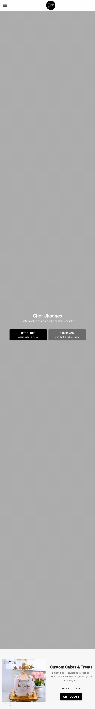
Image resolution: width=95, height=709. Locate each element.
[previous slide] (5, 705)
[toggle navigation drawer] (4, 5)
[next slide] (10, 705)
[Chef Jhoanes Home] (50, 5)
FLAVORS (76, 689)
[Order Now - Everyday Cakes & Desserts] (67, 334)
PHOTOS (65, 689)
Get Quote (71, 696)
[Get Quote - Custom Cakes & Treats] (28, 334)
